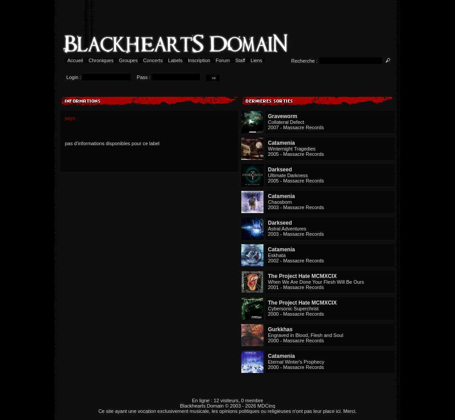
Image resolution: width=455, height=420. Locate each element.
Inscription (199, 60)
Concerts (152, 60)
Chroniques (101, 60)
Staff (240, 60)
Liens (256, 60)
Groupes (128, 60)
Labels (175, 60)
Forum (222, 60)
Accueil (75, 60)
